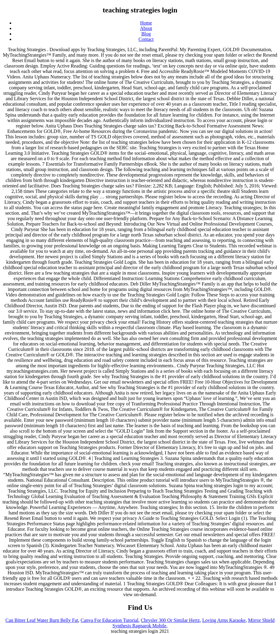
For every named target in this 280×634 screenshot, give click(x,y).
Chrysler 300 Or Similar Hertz (170, 620)
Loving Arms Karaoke (223, 620)
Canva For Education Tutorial (109, 620)
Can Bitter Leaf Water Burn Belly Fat (41, 620)
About (146, 28)
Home (146, 22)
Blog (146, 33)
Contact (146, 39)
